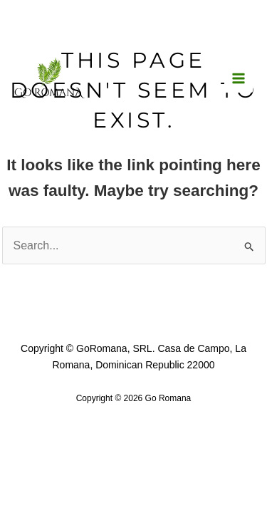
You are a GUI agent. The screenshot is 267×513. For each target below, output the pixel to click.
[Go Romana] (49, 77)
